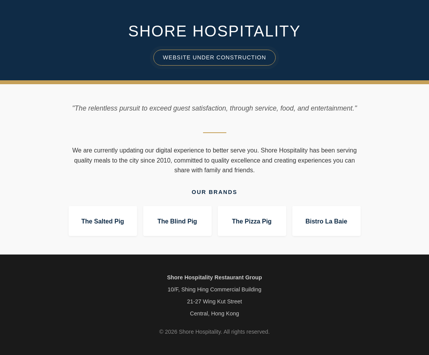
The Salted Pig (102, 221)
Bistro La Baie (326, 221)
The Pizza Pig (251, 221)
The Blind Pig (177, 221)
